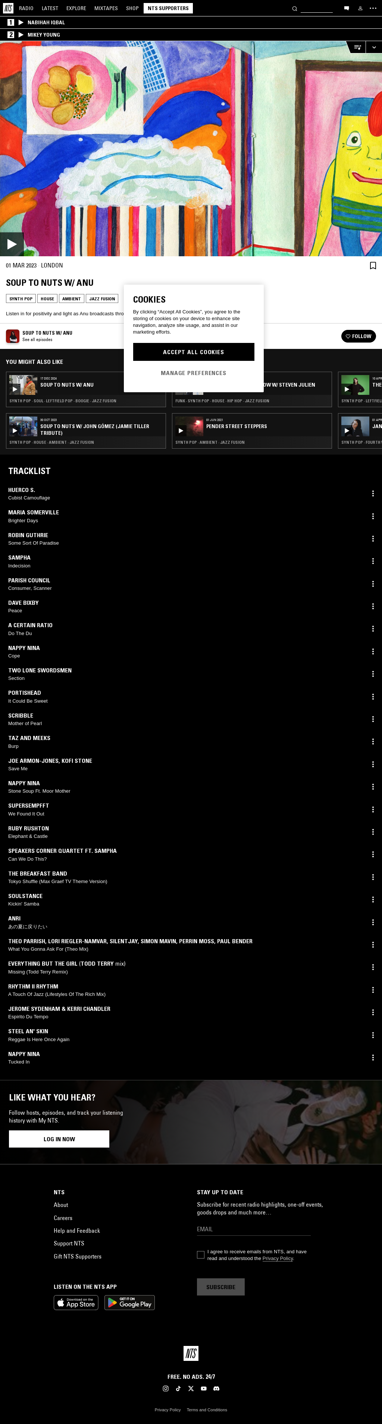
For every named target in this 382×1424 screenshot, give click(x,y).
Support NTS (69, 1243)
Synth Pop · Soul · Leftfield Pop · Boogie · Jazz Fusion (62, 400)
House (47, 298)
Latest (50, 8)
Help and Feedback (77, 1230)
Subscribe (220, 1287)
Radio (26, 8)
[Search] (295, 8)
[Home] (8, 8)
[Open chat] (346, 8)
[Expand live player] (374, 47)
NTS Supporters (168, 8)
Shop (132, 8)
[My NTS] (360, 8)
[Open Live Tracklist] (355, 47)
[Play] (191, 148)
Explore (76, 8)
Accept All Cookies (193, 352)
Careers (63, 1218)
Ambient (71, 298)
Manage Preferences (193, 373)
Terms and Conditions (207, 1410)
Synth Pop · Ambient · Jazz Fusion (210, 442)
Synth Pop (20, 298)
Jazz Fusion (102, 298)
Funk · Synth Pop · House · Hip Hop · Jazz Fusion (222, 400)
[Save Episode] (373, 265)
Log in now (59, 1139)
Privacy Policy (278, 1258)
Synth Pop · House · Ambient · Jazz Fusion (51, 442)
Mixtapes (106, 8)
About (61, 1204)
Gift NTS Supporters (77, 1256)
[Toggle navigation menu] (373, 8)
